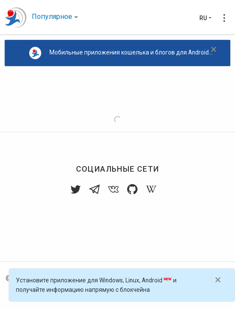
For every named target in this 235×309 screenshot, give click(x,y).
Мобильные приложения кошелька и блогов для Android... (121, 53)
